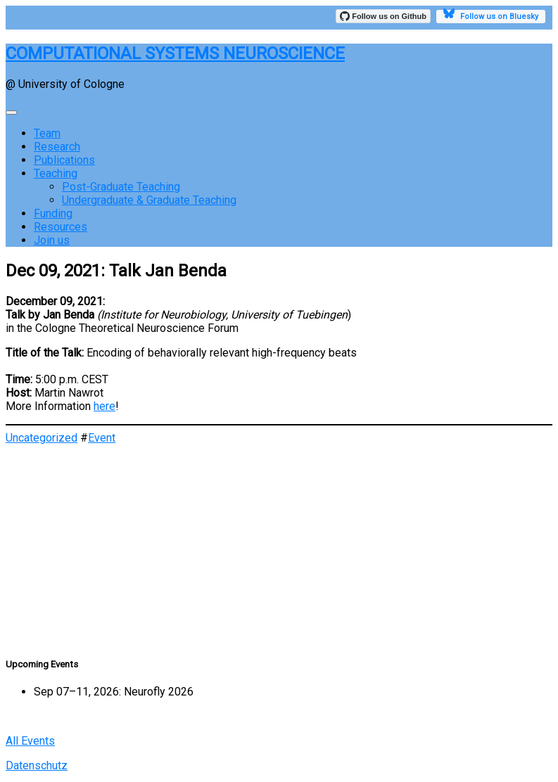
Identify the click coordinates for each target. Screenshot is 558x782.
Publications (64, 160)
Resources (60, 226)
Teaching (55, 173)
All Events (30, 741)
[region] (279, 543)
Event (101, 437)
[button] (279, 596)
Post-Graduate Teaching (121, 186)
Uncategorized (41, 437)
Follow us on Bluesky (490, 15)
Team (47, 133)
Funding (53, 213)
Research (57, 146)
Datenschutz (37, 765)
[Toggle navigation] (11, 112)
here (104, 406)
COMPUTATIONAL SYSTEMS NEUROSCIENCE (175, 53)
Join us (52, 240)
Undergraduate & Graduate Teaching (149, 200)
